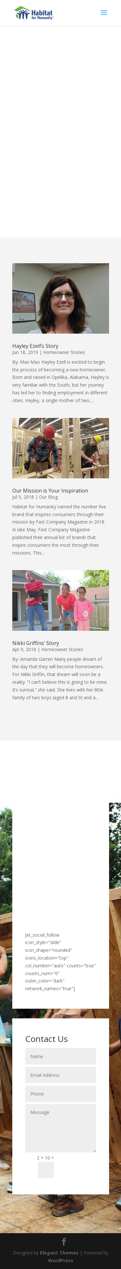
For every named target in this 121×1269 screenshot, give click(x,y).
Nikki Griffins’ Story (35, 643)
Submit (78, 1165)
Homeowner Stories (64, 352)
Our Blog (48, 497)
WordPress (60, 1260)
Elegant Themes (59, 1253)
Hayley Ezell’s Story (35, 345)
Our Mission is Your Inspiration (50, 490)
